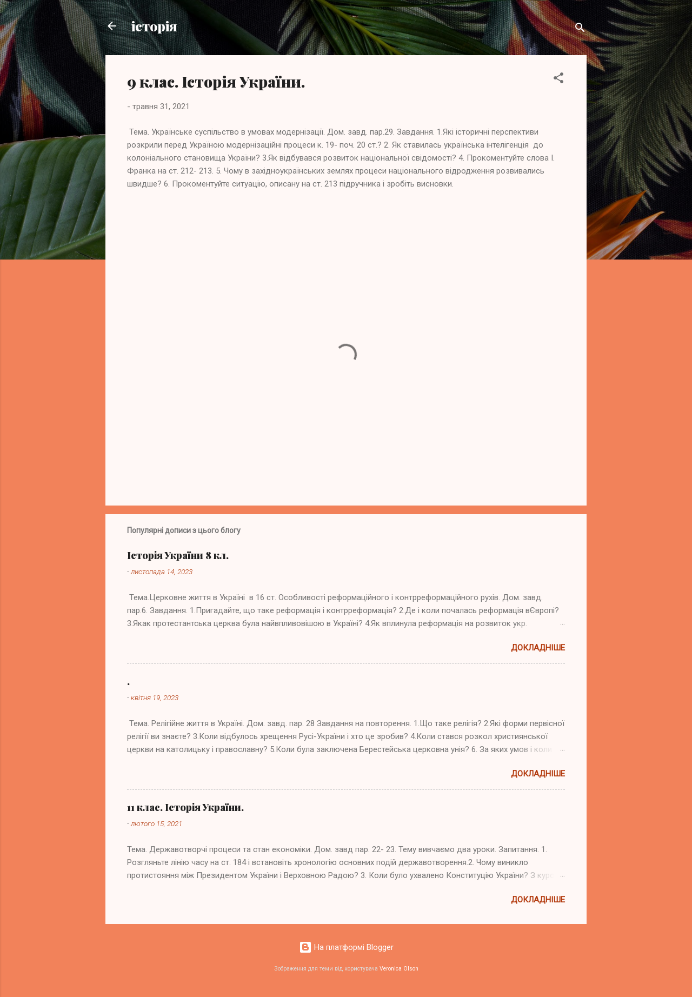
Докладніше (538, 648)
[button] (558, 79)
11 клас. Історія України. (185, 807)
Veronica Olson (399, 968)
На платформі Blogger (346, 947)
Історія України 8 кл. (178, 555)
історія (154, 26)
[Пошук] (580, 29)
